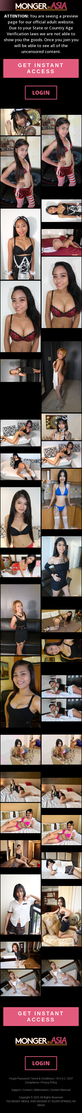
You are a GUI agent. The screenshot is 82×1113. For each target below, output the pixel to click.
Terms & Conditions (42, 1078)
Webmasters (41, 1090)
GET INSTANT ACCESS (41, 68)
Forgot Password (19, 1078)
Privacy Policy (49, 1082)
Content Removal (60, 1090)
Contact (27, 1090)
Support (16, 1090)
